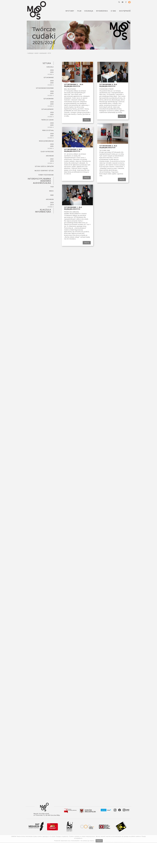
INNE (52, 195)
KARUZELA (50, 67)
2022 (52, 159)
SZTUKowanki (43, 53)
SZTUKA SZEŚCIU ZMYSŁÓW (44, 166)
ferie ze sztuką (48, 130)
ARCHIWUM (50, 156)
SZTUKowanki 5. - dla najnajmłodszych (73, 85)
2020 (52, 202)
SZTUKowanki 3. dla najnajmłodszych (73, 150)
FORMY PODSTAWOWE (46, 175)
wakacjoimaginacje (46, 141)
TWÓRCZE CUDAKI (47, 120)
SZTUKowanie (49, 77)
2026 (52, 70)
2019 (52, 205)
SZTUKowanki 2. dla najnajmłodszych (108, 147)
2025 (52, 72)
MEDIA (51, 191)
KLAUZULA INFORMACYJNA (43, 210)
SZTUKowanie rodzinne (45, 88)
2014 (49, 53)
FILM (52, 187)
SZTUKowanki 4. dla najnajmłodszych (108, 85)
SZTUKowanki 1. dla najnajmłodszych (73, 208)
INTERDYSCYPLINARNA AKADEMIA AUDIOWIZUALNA (39, 180)
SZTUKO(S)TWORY (47, 109)
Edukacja (30, 53)
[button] (119, 2)
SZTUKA (36, 53)
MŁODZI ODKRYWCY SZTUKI (44, 170)
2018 (52, 161)
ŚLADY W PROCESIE (47, 151)
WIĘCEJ (86, 120)
